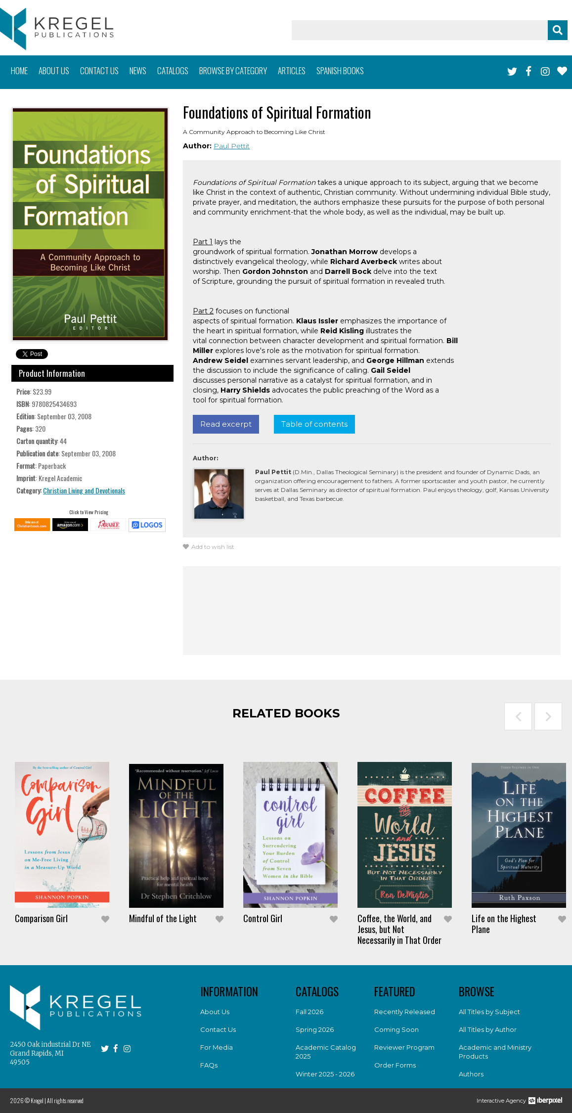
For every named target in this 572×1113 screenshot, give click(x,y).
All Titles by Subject (489, 1012)
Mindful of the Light (163, 918)
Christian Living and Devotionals (84, 490)
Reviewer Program (404, 1047)
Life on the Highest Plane (504, 924)
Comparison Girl (41, 918)
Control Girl (262, 918)
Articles (292, 70)
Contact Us (218, 1029)
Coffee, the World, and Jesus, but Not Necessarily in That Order (399, 929)
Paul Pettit (232, 145)
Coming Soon (396, 1029)
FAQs (209, 1065)
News (138, 70)
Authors (471, 1074)
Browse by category (233, 70)
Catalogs (172, 70)
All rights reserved (65, 1100)
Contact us (99, 70)
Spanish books (340, 70)
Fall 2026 (309, 1012)
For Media (216, 1047)
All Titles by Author (488, 1029)
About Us (214, 1012)
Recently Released (404, 1012)
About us (54, 70)
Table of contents (314, 424)
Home (19, 70)
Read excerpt (226, 424)
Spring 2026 (315, 1029)
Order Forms (395, 1065)
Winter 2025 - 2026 (325, 1074)
